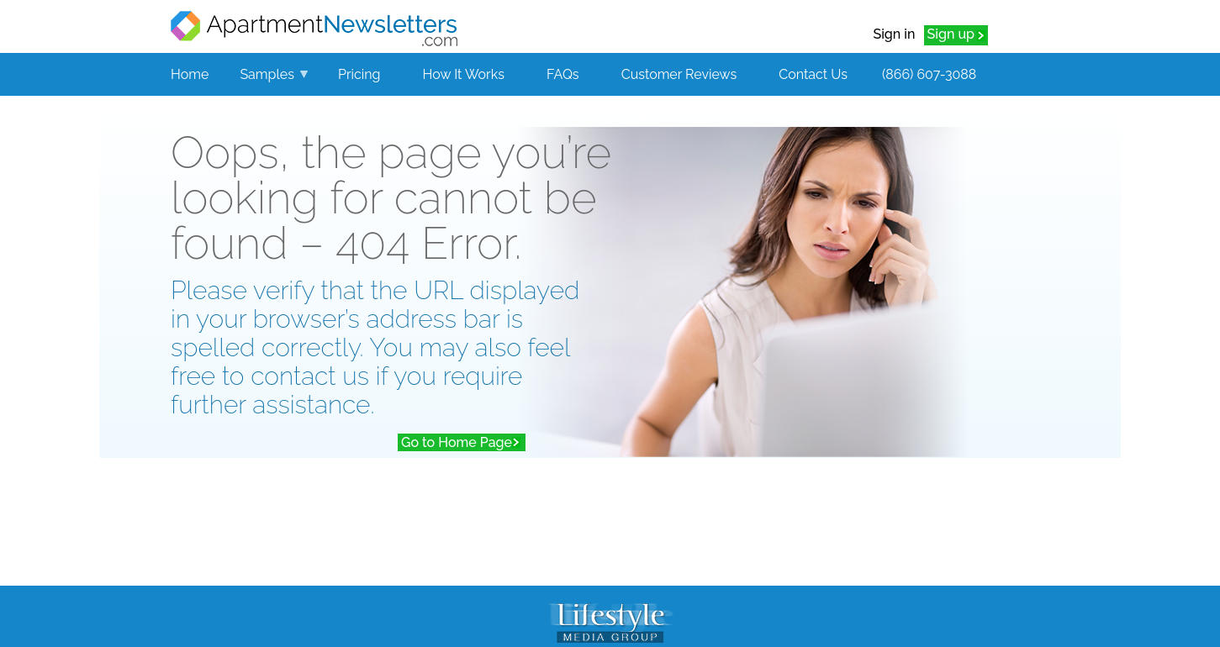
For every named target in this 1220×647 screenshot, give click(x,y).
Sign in (894, 34)
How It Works (463, 74)
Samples (266, 74)
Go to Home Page (456, 442)
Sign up (950, 34)
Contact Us (813, 74)
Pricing (359, 74)
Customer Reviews (679, 74)
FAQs (563, 74)
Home (190, 74)
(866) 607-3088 (929, 74)
